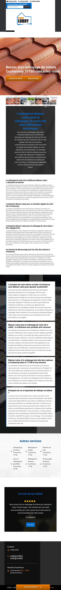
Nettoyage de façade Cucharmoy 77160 (32, 451)
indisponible (12, 1)
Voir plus (30, 525)
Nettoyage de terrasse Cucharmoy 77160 (32, 462)
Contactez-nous (15, 78)
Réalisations (33, 78)
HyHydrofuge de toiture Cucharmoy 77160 (17, 451)
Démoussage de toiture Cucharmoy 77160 (47, 462)
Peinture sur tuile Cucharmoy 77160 (47, 451)
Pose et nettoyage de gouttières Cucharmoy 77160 (17, 464)
